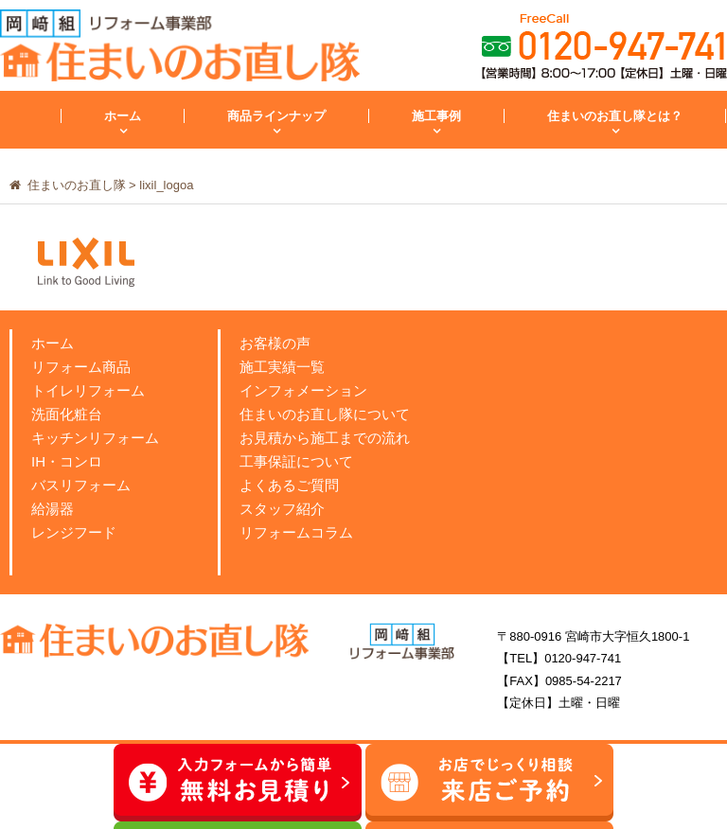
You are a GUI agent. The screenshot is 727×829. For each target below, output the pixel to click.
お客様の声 (274, 343)
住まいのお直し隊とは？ (615, 116)
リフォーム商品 (81, 367)
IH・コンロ (66, 461)
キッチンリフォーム (95, 438)
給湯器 (52, 509)
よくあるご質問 (289, 485)
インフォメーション (303, 390)
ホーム (122, 116)
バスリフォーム (81, 485)
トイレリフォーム (88, 390)
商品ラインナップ (276, 116)
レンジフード (73, 532)
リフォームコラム (296, 532)
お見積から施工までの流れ (324, 438)
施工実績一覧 (282, 367)
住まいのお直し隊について (324, 414)
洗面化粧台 (66, 414)
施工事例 (436, 116)
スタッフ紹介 (282, 509)
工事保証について (296, 461)
